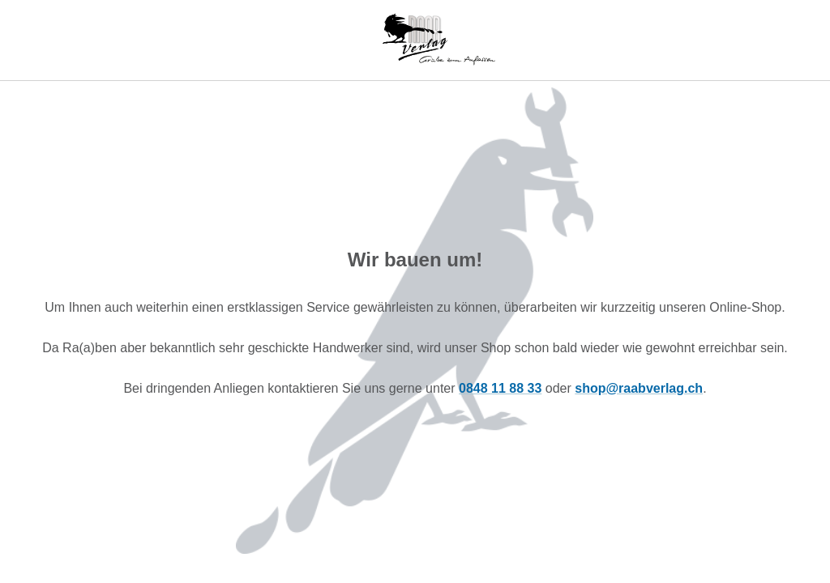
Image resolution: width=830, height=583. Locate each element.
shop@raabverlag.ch (639, 388)
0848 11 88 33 (500, 388)
